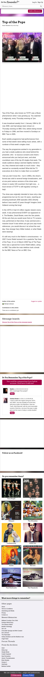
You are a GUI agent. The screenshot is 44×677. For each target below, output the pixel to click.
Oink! (3, 648)
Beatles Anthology (7, 626)
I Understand (16, 675)
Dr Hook (32, 488)
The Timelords (32, 578)
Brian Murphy (5, 660)
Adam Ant (32, 533)
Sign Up (40, 2)
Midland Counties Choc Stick (10, 620)
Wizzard (11, 511)
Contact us (5, 615)
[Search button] (41, 6)
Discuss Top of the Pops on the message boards (17, 322)
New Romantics (6, 656)
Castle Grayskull (6, 654)
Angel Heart (5, 639)
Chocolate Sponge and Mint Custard (12, 630)
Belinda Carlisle (6, 666)
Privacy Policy (28, 675)
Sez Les (4, 628)
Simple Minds (5, 652)
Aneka (11, 555)
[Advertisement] (22, 89)
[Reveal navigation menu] (4, 11)
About (3, 606)
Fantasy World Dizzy (7, 622)
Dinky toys (4, 650)
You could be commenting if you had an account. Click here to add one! (22, 382)
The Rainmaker (6, 634)
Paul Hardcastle (11, 578)
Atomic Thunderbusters (8, 658)
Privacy (4, 613)
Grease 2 (4, 662)
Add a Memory (35, 11)
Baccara (32, 555)
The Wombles (32, 511)
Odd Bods (4, 664)
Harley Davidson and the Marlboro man (13, 637)
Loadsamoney (11, 533)
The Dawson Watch (7, 624)
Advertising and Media (8, 611)
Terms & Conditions (7, 608)
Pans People (11, 488)
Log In (34, 2)
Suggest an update (36, 301)
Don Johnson (5, 632)
